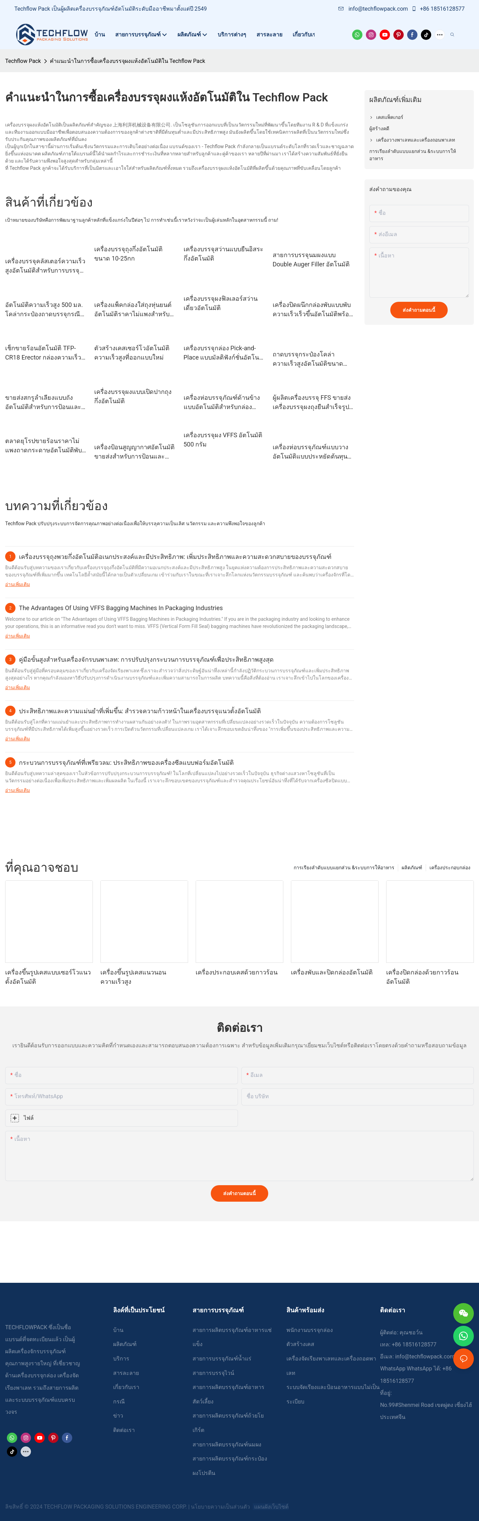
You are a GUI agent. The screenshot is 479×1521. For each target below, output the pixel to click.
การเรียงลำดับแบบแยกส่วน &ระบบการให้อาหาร (344, 867)
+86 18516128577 (438, 8)
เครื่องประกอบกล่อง (449, 867)
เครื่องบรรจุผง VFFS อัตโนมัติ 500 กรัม (223, 439)
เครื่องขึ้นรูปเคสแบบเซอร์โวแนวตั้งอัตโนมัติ (48, 977)
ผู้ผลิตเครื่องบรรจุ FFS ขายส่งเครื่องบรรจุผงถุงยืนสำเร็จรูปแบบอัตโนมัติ (312, 402)
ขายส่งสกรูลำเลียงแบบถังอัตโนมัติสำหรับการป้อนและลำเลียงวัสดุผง (43, 402)
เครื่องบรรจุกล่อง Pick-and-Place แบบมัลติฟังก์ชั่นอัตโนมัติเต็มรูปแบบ (221, 353)
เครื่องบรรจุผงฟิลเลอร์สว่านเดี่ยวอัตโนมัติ (221, 303)
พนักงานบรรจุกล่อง (309, 1330)
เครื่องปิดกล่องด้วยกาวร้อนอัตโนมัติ (422, 977)
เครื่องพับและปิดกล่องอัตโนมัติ (332, 972)
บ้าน (118, 1330)
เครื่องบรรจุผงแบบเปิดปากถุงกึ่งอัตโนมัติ (133, 396)
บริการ (121, 1358)
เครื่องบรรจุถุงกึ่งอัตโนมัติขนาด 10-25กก (128, 253)
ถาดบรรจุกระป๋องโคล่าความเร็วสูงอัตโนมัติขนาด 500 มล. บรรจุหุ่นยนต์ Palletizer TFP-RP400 (308, 359)
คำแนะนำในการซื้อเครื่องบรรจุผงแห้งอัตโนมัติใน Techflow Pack (127, 61)
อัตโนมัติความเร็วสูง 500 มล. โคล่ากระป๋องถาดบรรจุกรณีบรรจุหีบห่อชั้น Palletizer (44, 310)
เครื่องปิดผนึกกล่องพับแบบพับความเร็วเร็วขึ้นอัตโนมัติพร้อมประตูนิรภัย (313, 310)
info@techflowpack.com (374, 8)
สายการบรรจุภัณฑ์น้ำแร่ (222, 1358)
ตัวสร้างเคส (300, 1344)
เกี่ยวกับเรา (126, 1387)
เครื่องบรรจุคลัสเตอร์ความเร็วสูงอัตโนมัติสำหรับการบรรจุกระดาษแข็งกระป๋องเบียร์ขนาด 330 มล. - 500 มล (45, 266)
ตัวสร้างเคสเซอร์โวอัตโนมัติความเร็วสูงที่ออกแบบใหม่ (132, 352)
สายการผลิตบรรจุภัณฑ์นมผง (227, 1444)
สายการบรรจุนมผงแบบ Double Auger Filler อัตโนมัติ (311, 259)
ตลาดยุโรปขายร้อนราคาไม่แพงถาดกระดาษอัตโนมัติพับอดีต (43, 446)
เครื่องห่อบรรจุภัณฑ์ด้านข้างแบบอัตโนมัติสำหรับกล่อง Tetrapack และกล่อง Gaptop (222, 402)
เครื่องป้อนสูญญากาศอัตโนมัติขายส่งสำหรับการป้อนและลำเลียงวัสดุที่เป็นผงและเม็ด (134, 452)
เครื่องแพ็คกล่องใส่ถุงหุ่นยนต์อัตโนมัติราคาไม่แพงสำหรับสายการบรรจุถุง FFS (133, 310)
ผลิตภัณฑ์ (412, 867)
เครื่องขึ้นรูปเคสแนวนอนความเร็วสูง (133, 977)
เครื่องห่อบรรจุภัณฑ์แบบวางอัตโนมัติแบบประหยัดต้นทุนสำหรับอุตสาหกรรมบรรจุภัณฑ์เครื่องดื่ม (310, 452)
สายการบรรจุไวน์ (213, 1373)
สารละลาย (126, 1373)
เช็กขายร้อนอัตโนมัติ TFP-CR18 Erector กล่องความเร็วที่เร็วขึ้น (45, 353)
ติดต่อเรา (124, 1430)
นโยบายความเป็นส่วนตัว (221, 1506)
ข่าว (118, 1415)
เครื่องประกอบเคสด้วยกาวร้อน (236, 972)
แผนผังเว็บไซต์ (271, 1506)
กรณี (119, 1401)
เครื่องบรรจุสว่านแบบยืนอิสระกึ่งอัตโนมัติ (223, 253)
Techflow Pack (23, 61)
